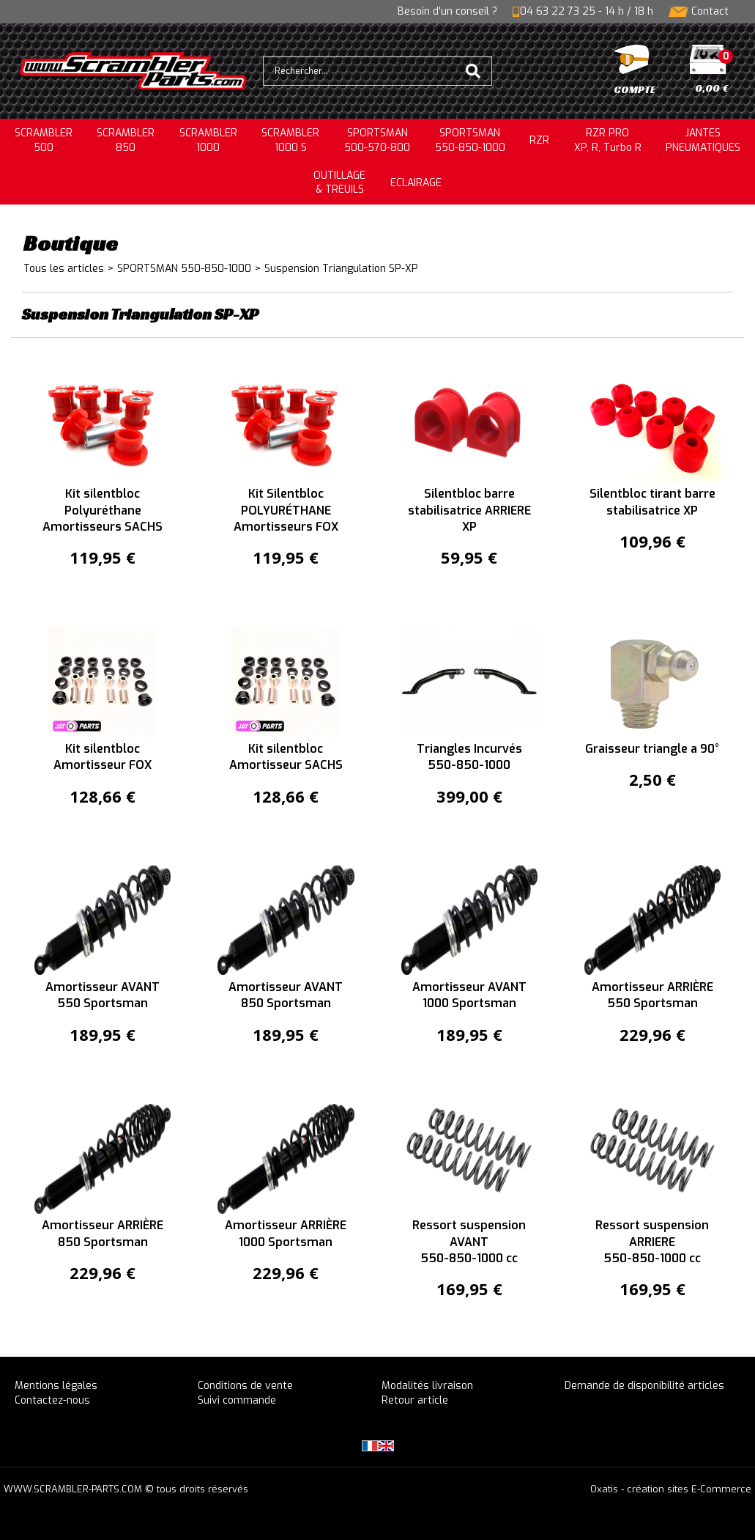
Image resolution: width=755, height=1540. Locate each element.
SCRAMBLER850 (126, 140)
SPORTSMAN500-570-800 (377, 140)
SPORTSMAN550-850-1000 (470, 140)
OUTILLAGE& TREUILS (339, 183)
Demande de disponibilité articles (644, 1386)
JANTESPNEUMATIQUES (703, 140)
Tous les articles (63, 269)
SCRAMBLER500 (43, 140)
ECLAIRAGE (416, 183)
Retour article (415, 1400)
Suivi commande (237, 1400)
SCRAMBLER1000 (208, 140)
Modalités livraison (427, 1386)
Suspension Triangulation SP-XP (341, 269)
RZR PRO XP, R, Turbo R (607, 140)
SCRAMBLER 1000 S (290, 140)
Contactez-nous (52, 1400)
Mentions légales (56, 1386)
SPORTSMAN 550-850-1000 (184, 269)
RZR (539, 140)
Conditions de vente (245, 1386)
